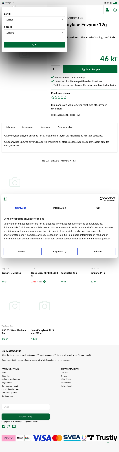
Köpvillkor (6, 376)
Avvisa (22, 251)
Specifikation (27, 127)
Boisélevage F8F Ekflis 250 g (44, 274)
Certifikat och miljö (10, 386)
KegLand (5, 269)
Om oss (64, 372)
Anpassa (59, 251)
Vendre (35, 421)
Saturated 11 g (98, 273)
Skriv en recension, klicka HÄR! (66, 115)
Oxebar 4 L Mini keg (11, 273)
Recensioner (45, 127)
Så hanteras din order (11, 379)
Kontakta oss (7, 396)
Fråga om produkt (65, 127)
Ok (34, 44)
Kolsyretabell (66, 386)
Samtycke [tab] (20, 208)
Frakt (4, 372)
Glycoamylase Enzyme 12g (71, 18)
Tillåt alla (97, 251)
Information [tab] (59, 208)
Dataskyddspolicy (9, 392)
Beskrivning (10, 127)
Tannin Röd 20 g (69, 273)
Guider (64, 376)
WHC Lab (95, 269)
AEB (33, 269)
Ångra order (7, 382)
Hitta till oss (66, 379)
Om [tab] (98, 208)
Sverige (8, 3)
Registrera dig (25, 416)
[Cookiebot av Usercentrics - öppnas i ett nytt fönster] (101, 199)
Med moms (109, 3)
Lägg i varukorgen (90, 69)
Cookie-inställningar (10, 389)
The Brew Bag (7, 326)
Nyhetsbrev (66, 382)
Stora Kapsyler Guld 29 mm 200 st (42, 331)
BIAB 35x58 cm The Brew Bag (14, 331)
